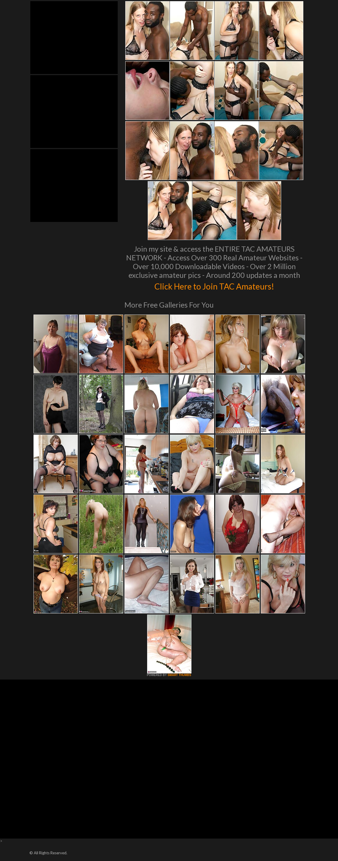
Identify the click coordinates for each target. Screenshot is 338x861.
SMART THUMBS (179, 675)
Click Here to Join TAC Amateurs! (214, 285)
